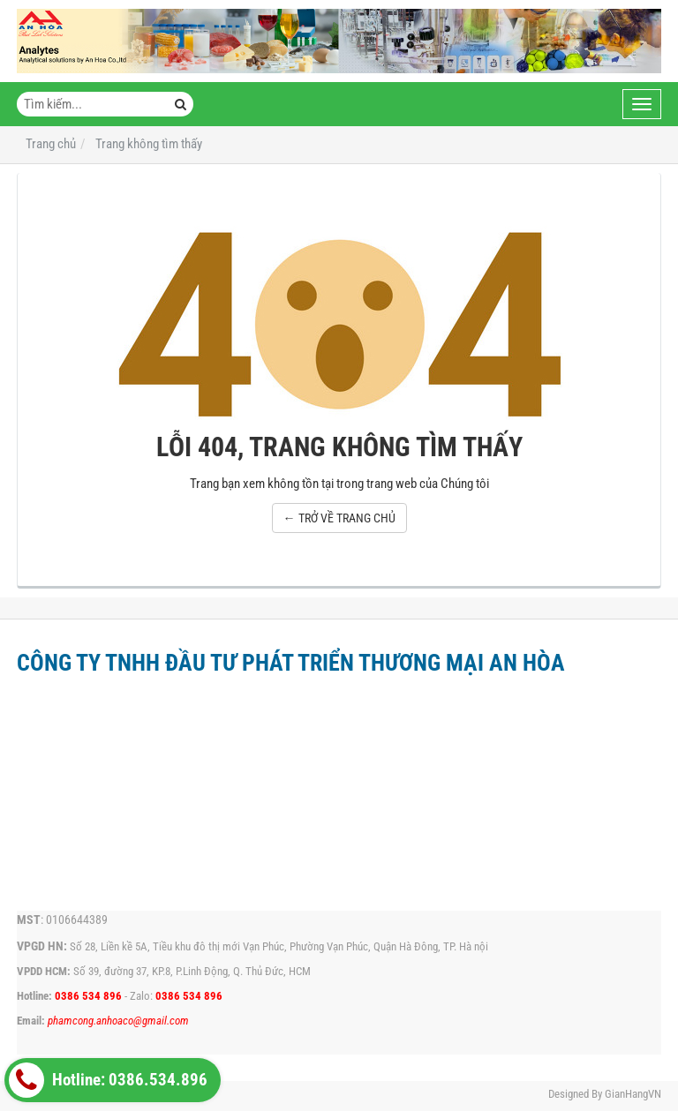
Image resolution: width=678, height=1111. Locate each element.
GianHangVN (633, 1093)
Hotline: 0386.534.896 (108, 1080)
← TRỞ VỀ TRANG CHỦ (339, 518)
